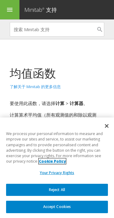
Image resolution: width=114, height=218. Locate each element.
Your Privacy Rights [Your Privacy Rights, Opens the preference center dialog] (57, 172)
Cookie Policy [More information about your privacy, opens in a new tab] (52, 161)
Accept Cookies (57, 206)
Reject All (57, 189)
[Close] (106, 126)
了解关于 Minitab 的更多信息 (35, 86)
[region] (57, 167)
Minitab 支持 (40, 9)
